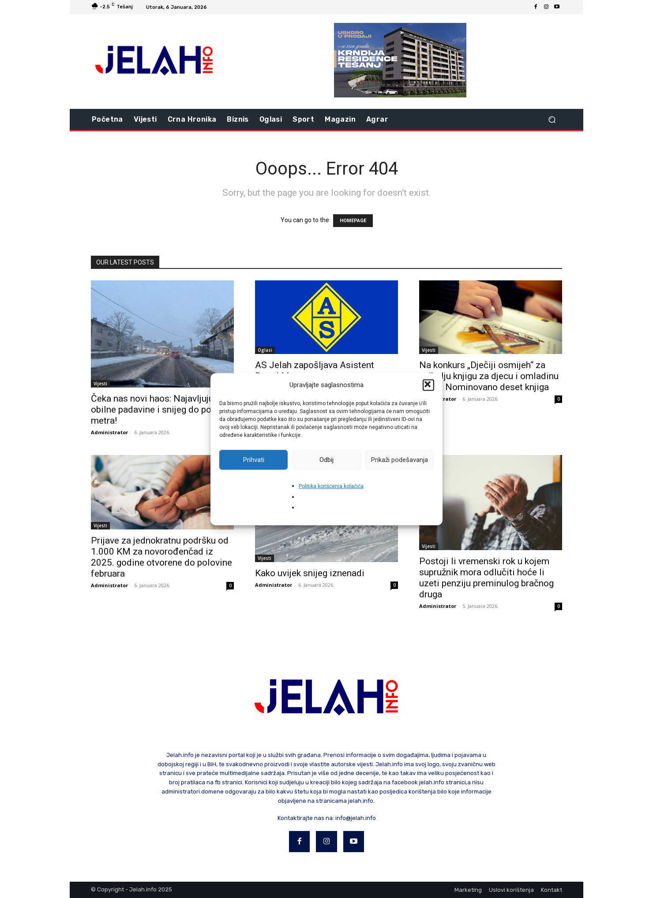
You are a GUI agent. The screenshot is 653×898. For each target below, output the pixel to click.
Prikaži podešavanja (399, 460)
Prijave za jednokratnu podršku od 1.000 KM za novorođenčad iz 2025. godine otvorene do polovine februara (161, 557)
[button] (428, 385)
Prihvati (253, 460)
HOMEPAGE (353, 221)
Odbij (326, 460)
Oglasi (265, 350)
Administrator (109, 432)
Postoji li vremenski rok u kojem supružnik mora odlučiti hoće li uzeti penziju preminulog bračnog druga (486, 578)
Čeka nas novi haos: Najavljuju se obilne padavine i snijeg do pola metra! (158, 409)
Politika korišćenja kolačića (331, 486)
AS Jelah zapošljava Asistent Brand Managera (314, 370)
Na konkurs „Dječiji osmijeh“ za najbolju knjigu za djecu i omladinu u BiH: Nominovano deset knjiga (489, 376)
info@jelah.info (355, 818)
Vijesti (100, 383)
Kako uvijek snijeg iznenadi (309, 573)
